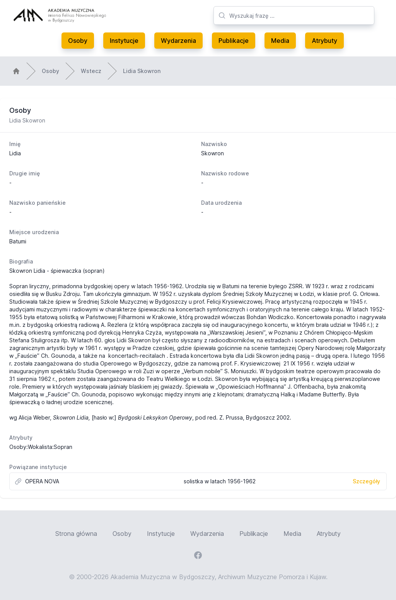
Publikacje (233, 40)
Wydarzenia (178, 40)
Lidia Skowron (141, 71)
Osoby (77, 40)
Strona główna (76, 533)
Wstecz (91, 71)
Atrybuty (324, 40)
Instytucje (124, 40)
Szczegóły (366, 481)
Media (280, 40)
